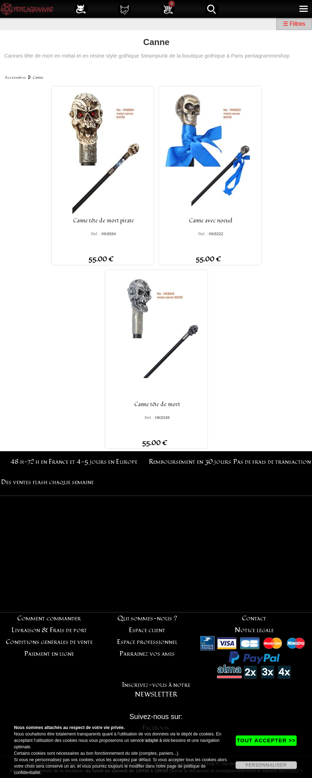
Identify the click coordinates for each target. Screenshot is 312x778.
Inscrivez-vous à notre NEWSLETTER (156, 689)
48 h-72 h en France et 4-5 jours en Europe (73, 461)
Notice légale (254, 630)
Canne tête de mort (157, 404)
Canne (38, 77)
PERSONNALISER (266, 765)
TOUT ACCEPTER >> (266, 740)
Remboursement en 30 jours (190, 461)
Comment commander (49, 618)
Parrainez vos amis (147, 653)
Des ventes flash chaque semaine (47, 482)
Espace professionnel (147, 641)
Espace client (147, 630)
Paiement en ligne (49, 653)
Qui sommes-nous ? (147, 618)
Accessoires (15, 77)
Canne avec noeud (211, 221)
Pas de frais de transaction (272, 461)
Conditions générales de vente (49, 641)
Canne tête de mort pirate (103, 221)
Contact (254, 618)
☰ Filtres (294, 24)
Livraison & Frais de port (49, 630)
